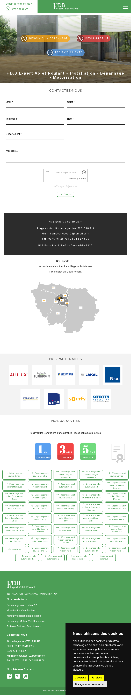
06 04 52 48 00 (37, 660)
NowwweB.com (62, 690)
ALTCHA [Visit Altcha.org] (82, 179)
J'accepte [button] (80, 677)
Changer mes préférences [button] (90, 684)
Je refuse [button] (96, 677)
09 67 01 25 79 (19, 660)
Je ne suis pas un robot (65, 173)
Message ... (12, 151)
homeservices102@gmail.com (28, 655)
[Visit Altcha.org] (84, 174)
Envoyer (65, 195)
